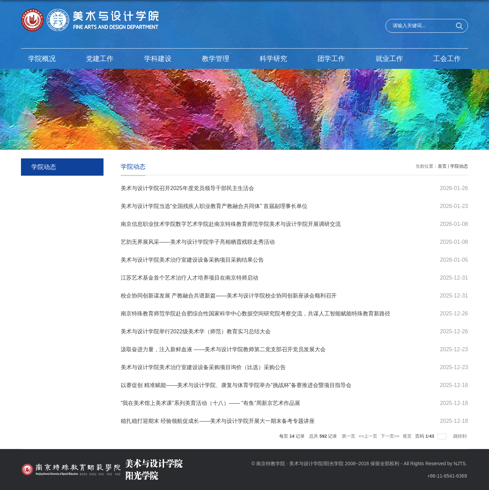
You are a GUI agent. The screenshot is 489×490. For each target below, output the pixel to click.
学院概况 (42, 58)
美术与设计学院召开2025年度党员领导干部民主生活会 (187, 188)
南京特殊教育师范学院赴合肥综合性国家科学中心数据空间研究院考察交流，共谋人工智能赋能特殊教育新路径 (255, 313)
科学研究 (273, 58)
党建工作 (99, 58)
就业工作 (389, 58)
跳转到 (460, 436)
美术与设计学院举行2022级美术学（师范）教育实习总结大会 (196, 331)
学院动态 (459, 166)
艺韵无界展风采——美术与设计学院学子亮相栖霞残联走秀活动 (198, 242)
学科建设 (158, 58)
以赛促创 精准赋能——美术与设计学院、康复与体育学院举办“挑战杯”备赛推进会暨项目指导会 (236, 385)
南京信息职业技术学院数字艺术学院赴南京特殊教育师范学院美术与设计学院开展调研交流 (231, 224)
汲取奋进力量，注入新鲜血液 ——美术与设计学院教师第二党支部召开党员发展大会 (223, 349)
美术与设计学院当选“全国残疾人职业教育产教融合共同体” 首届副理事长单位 (214, 206)
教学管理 (215, 58)
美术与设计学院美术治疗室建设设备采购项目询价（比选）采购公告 (203, 367)
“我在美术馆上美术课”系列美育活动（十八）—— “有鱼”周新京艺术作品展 (210, 403)
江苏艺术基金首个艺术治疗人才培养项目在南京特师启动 (189, 278)
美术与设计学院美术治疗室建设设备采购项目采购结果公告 (192, 260)
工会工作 (447, 58)
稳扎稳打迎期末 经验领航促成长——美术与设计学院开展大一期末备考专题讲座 (218, 421)
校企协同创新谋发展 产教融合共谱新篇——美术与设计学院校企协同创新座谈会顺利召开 (229, 296)
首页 (442, 166)
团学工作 (331, 58)
